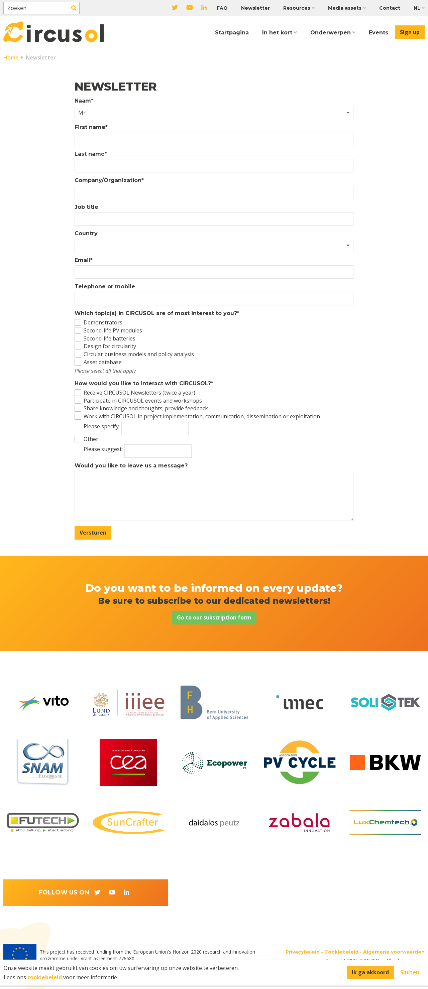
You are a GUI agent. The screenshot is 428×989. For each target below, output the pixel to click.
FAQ (222, 8)
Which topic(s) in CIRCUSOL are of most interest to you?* (157, 313)
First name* (91, 127)
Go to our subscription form (214, 617)
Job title (86, 207)
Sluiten (409, 972)
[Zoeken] (41, 8)
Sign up (410, 32)
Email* (84, 260)
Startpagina (232, 32)
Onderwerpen (330, 32)
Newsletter (255, 8)
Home (11, 57)
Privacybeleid (303, 952)
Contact (389, 8)
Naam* (84, 101)
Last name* (91, 154)
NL (417, 8)
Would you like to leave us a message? (131, 465)
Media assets (344, 8)
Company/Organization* (109, 180)
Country (86, 233)
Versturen (93, 532)
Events (378, 32)
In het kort (277, 32)
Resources (296, 8)
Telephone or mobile (105, 286)
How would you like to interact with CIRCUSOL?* (144, 383)
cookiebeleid (44, 977)
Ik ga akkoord (370, 972)
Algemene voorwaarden (394, 952)
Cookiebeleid (341, 952)
